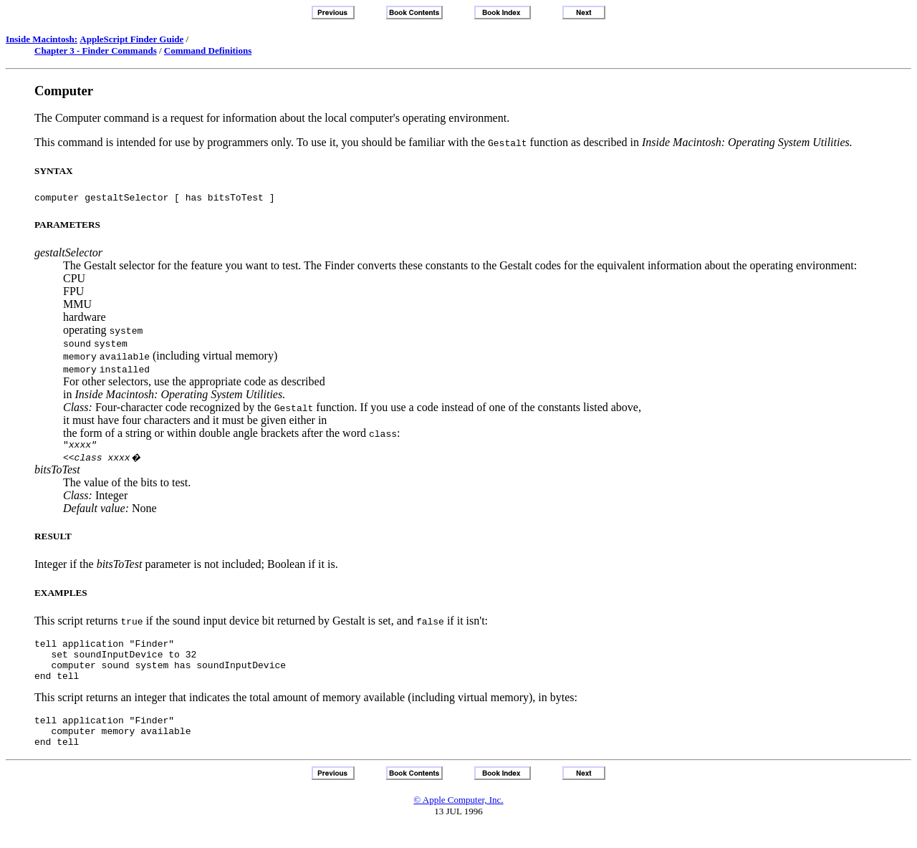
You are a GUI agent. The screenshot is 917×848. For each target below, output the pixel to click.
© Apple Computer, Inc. (458, 819)
